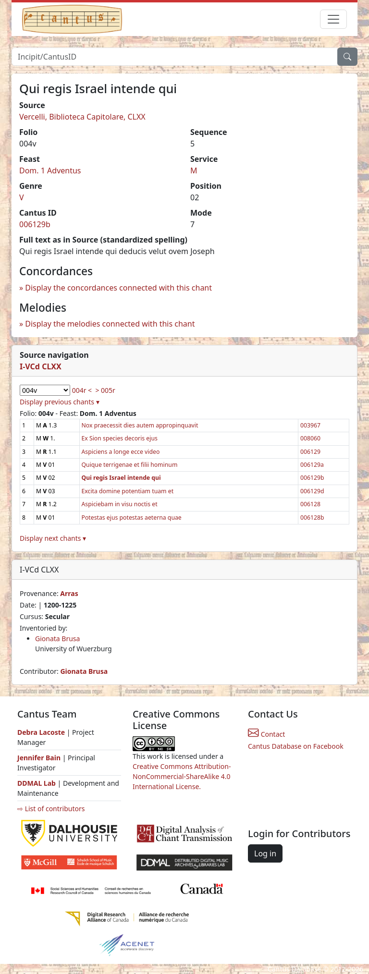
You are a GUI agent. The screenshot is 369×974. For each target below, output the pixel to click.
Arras (69, 593)
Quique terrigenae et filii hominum (130, 465)
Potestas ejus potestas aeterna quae (132, 517)
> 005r (105, 390)
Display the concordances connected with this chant (118, 287)
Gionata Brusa (57, 638)
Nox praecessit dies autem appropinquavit (140, 425)
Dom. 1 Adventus (50, 170)
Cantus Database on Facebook (296, 746)
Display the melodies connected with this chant (110, 323)
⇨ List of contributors (51, 808)
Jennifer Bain (39, 757)
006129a (312, 465)
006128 (310, 504)
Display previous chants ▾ (59, 401)
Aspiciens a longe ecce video (121, 452)
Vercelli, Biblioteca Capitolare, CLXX (82, 116)
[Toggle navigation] (333, 19)
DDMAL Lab (36, 783)
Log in (265, 853)
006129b (34, 224)
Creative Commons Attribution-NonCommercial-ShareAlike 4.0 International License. (182, 776)
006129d (312, 491)
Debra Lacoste (41, 732)
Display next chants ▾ (53, 538)
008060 (310, 438)
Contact (266, 734)
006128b (312, 517)
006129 (310, 452)
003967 (310, 425)
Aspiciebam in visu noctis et (120, 504)
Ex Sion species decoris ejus (120, 438)
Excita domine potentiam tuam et (128, 491)
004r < (82, 390)
